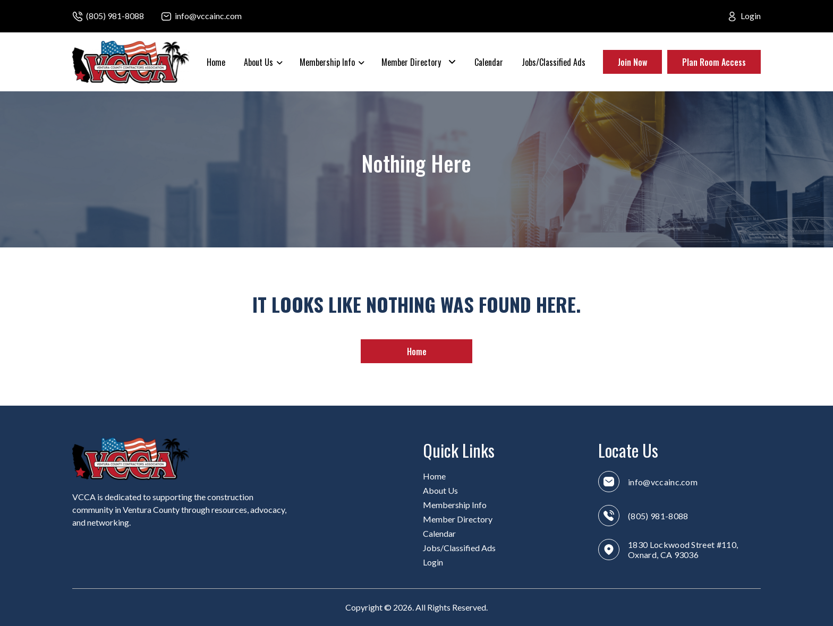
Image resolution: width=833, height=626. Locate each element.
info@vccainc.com (208, 16)
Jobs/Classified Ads (553, 62)
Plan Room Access (714, 62)
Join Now (632, 62)
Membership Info (327, 62)
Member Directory (411, 62)
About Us (258, 62)
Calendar (488, 62)
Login (751, 16)
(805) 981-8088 (115, 16)
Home (216, 62)
